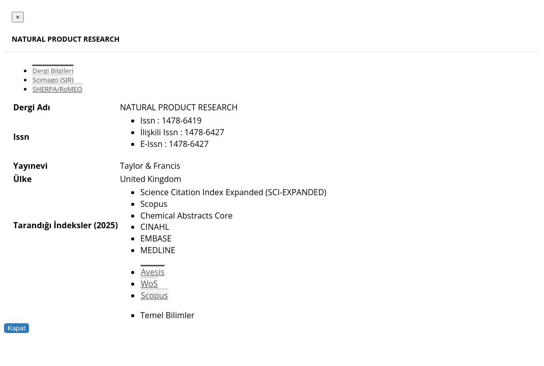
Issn (21, 136)
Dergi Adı (31, 107)
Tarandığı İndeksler (52, 225)
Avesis (152, 272)
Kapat (16, 328)
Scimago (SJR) (53, 79)
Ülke (22, 179)
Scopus (154, 295)
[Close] (18, 17)
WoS (149, 283)
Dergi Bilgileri (53, 70)
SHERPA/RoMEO (57, 89)
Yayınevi (30, 165)
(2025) (105, 225)
